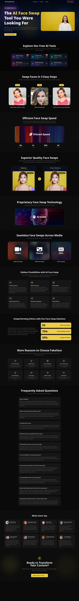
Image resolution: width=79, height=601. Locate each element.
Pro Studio (70, 1)
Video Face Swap (19, 55)
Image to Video (38, 55)
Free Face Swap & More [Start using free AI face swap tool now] (10, 34)
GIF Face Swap (19, 62)
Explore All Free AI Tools (39, 575)
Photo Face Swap (57, 55)
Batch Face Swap (57, 62)
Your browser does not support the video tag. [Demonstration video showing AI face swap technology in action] (58, 21)
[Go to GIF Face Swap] (20, 64)
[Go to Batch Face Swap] (59, 64)
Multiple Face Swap (39, 62)
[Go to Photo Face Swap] (59, 57)
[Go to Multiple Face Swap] (39, 64)
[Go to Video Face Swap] (20, 57)
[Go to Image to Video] (39, 57)
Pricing (46, 1)
